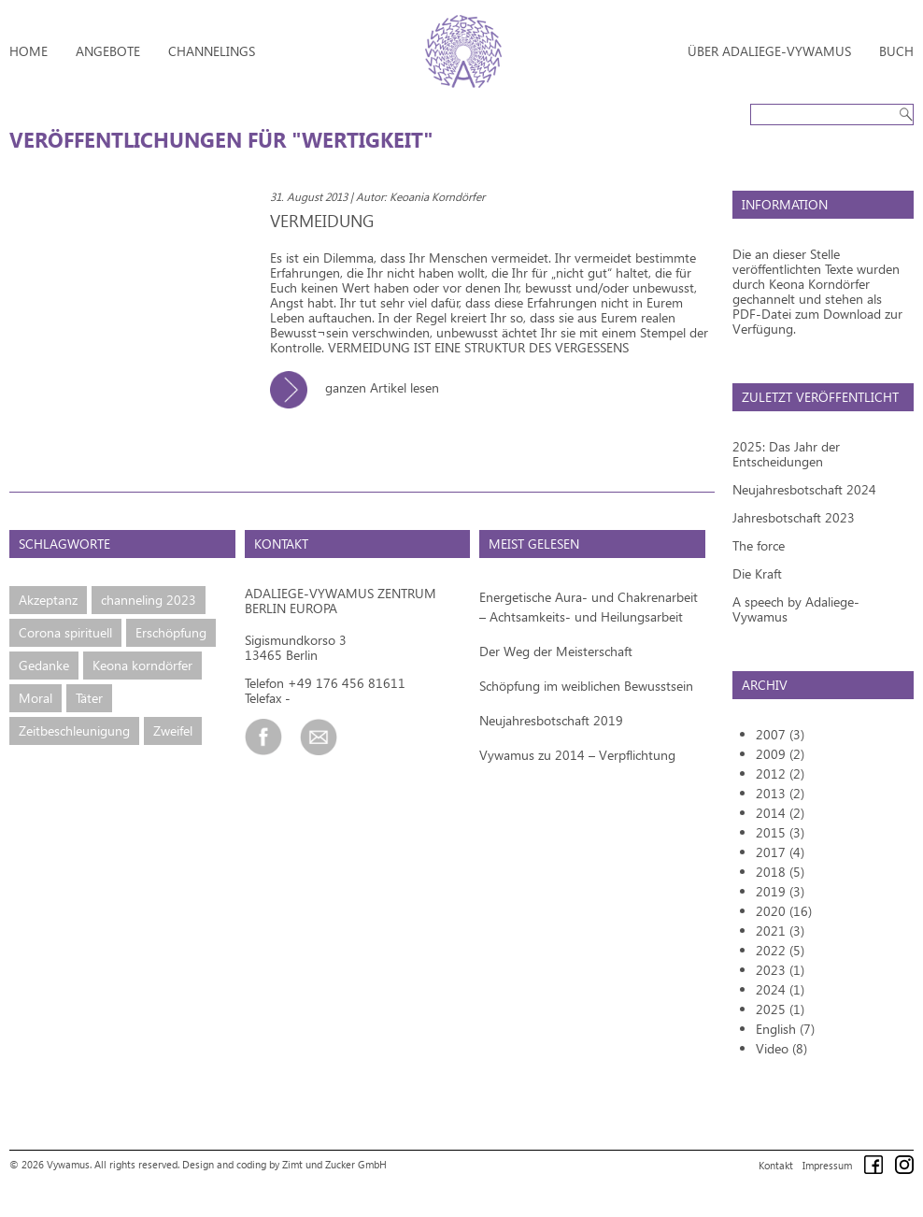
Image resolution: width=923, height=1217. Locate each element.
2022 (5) (780, 950)
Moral (35, 698)
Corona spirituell (65, 632)
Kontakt (776, 1165)
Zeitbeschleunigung (74, 730)
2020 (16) (784, 911)
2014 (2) (780, 813)
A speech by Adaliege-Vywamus (795, 609)
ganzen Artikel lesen (361, 387)
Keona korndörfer (142, 665)
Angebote (108, 51)
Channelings (211, 51)
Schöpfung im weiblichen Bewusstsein (586, 685)
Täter (89, 698)
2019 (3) (780, 891)
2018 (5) (780, 872)
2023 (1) (780, 970)
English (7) (785, 1029)
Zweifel (172, 730)
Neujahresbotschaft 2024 (804, 489)
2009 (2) (780, 754)
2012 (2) (780, 773)
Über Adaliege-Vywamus (769, 51)
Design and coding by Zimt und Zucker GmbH (284, 1164)
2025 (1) (780, 1009)
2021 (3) (780, 930)
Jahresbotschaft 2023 (793, 517)
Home (28, 51)
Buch (896, 51)
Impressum (827, 1165)
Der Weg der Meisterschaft (555, 651)
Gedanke (44, 665)
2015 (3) (780, 832)
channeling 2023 (148, 599)
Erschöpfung (170, 632)
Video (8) (781, 1048)
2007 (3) (780, 734)
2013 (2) (780, 793)
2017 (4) (780, 852)
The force (758, 545)
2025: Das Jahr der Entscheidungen (786, 453)
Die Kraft (757, 573)
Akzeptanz (48, 599)
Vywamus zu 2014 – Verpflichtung (577, 755)
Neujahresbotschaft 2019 (551, 720)
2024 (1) (780, 989)
